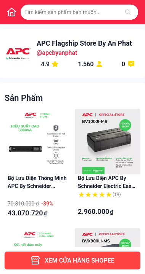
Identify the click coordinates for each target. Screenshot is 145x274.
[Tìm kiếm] (128, 12)
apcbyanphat (59, 52)
